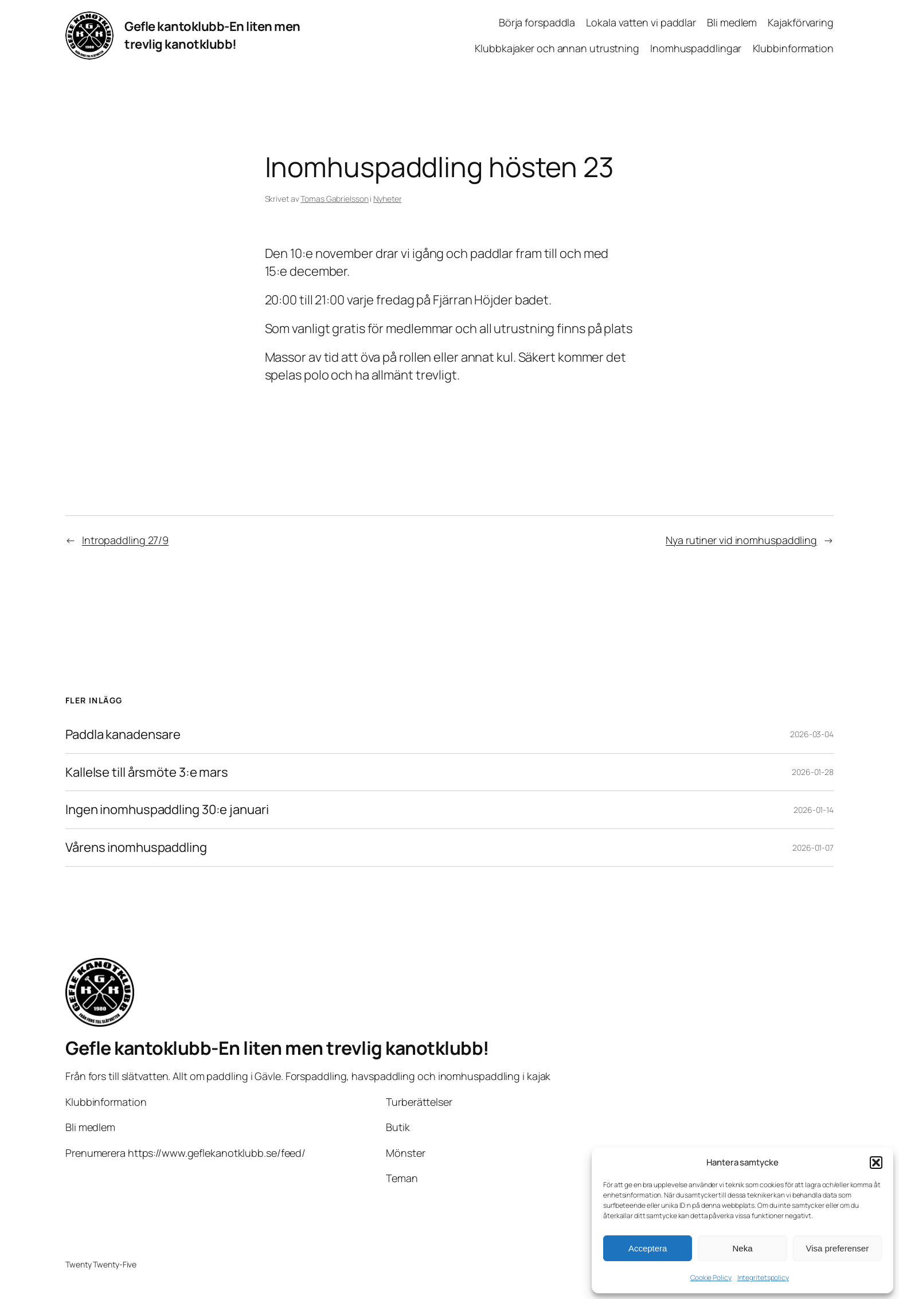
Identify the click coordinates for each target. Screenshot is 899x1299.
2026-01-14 (814, 809)
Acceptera (647, 1248)
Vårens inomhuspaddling (136, 847)
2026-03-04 (812, 734)
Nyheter (387, 198)
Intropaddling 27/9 (125, 540)
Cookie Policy (711, 1277)
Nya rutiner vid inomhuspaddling (741, 540)
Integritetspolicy (763, 1277)
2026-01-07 (813, 847)
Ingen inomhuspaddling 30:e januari (167, 810)
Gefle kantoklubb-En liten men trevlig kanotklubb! (212, 35)
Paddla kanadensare (123, 734)
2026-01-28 (813, 771)
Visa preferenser (837, 1248)
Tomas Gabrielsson (334, 198)
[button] (876, 1162)
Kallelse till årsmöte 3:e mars (146, 772)
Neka (742, 1248)
